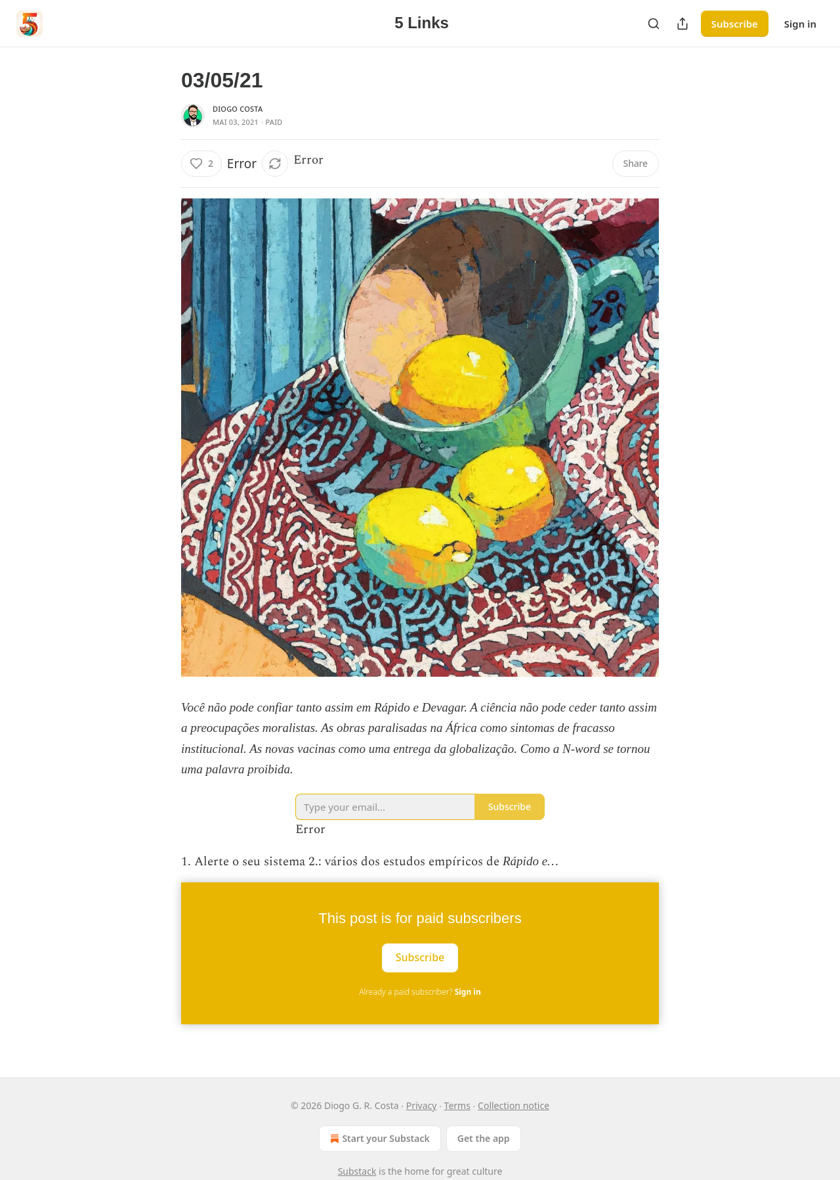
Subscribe (734, 23)
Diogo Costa (237, 109)
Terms (457, 1105)
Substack (357, 1171)
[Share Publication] (682, 24)
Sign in (800, 23)
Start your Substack (378, 1138)
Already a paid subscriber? (419, 991)
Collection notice (513, 1105)
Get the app (483, 1138)
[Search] (653, 24)
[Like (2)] (201, 163)
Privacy (421, 1105)
